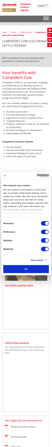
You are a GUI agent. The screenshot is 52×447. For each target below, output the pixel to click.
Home (5, 32)
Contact (24, 7)
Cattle (13, 32)
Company (25, 4)
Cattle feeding (26, 32)
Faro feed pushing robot (19, 287)
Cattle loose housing (17, 345)
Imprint (24, 10)
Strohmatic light (19, 438)
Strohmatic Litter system (23, 429)
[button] (43, 6)
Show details (37, 260)
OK (26, 269)
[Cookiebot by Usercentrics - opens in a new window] (37, 175)
